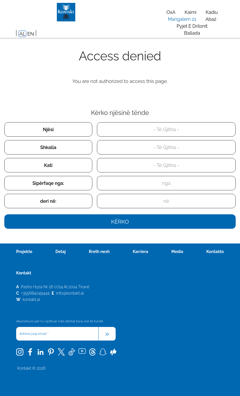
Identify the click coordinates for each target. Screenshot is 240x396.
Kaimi (190, 12)
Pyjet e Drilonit (192, 26)
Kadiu (212, 12)
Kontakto (215, 251)
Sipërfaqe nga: (48, 183)
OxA (170, 12)
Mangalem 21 (182, 19)
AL (22, 34)
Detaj (60, 251)
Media (177, 251)
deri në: (48, 201)
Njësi (48, 129)
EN (30, 34)
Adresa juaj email (33, 334)
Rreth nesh (99, 251)
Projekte (24, 251)
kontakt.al (31, 299)
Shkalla (48, 147)
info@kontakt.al (70, 293)
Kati (48, 165)
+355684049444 (35, 293)
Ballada (192, 33)
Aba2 (210, 19)
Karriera (140, 251)
